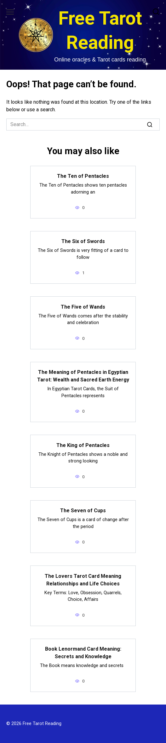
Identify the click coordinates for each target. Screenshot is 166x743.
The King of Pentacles (83, 445)
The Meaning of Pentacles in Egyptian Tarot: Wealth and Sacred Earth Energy (83, 376)
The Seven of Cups (83, 511)
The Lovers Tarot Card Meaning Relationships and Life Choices (83, 579)
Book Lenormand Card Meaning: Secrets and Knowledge (83, 652)
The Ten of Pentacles (83, 176)
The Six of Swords (83, 241)
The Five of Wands (83, 307)
